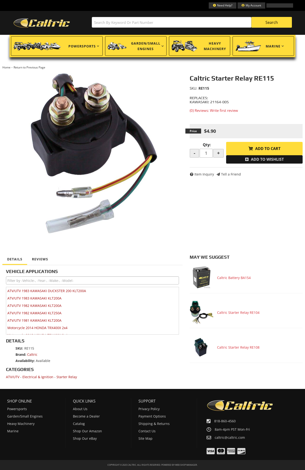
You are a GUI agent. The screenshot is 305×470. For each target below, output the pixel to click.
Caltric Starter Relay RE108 (238, 347)
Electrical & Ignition (37, 377)
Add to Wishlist (267, 159)
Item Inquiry (204, 174)
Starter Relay (66, 377)
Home (6, 67)
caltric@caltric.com (230, 437)
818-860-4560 (225, 421)
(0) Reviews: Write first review (214, 110)
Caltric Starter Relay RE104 (238, 312)
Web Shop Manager (186, 464)
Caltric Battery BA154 (234, 277)
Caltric (32, 354)
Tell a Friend (231, 174)
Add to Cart (267, 148)
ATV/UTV (12, 377)
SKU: (193, 88)
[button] (192, 22)
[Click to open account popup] (251, 5)
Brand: (20, 354)
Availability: (25, 360)
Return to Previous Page (29, 67)
